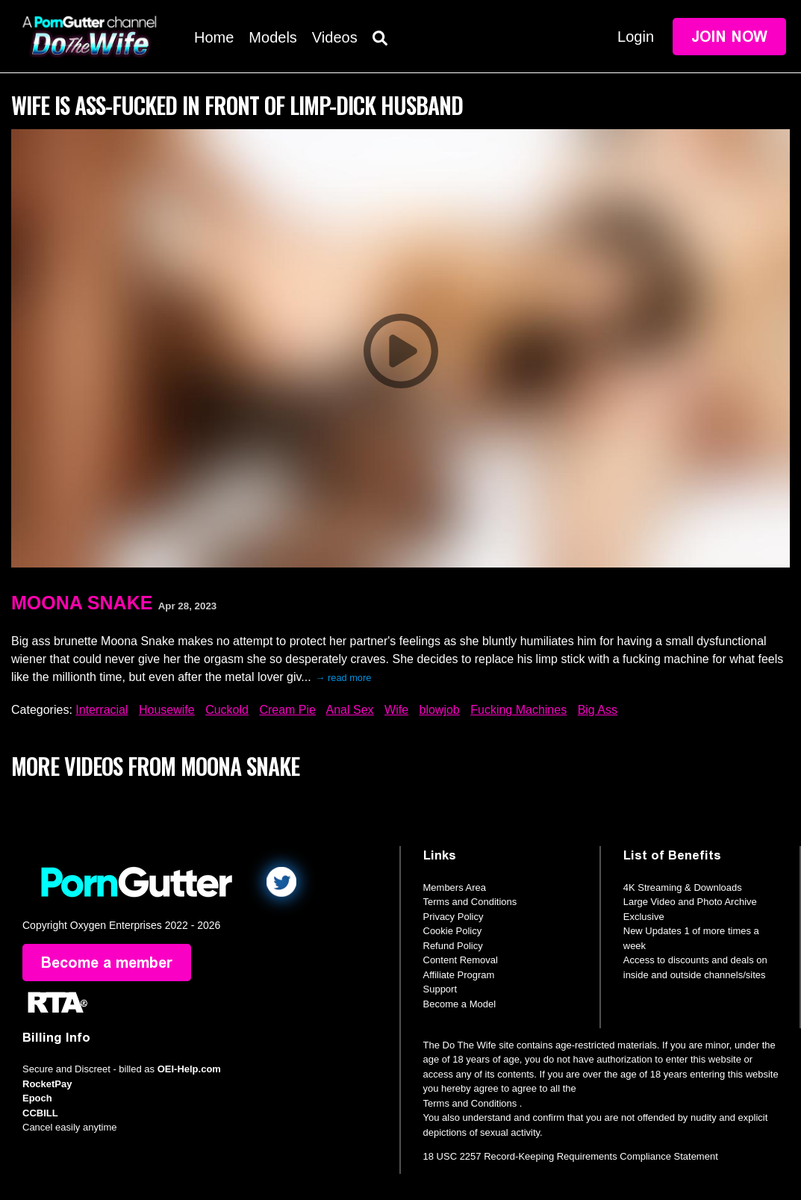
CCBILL (40, 1113)
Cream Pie (287, 709)
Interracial (101, 709)
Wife (396, 709)
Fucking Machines (518, 709)
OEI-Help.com (189, 1069)
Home (214, 37)
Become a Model (459, 1004)
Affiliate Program (459, 974)
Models (272, 37)
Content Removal (460, 960)
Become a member (106, 962)
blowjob (440, 709)
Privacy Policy (453, 916)
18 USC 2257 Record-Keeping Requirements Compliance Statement (570, 1156)
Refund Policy (453, 945)
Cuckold (227, 709)
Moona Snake (81, 602)
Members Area (455, 887)
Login (635, 36)
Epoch (37, 1098)
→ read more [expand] (344, 677)
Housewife (167, 709)
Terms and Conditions (470, 901)
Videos (335, 37)
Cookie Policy (452, 930)
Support (440, 989)
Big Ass (597, 709)
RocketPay (47, 1083)
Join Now (729, 37)
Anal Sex (350, 709)
